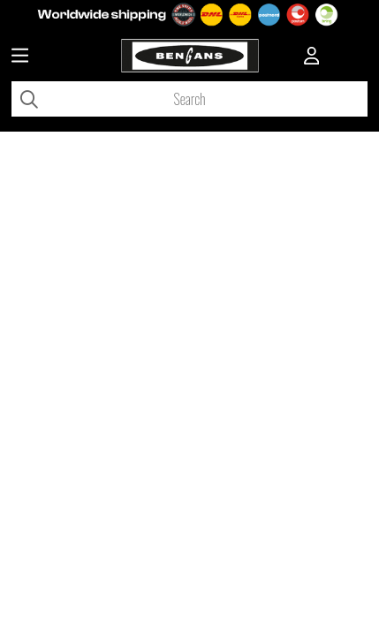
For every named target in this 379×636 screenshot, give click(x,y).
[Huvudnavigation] (19, 57)
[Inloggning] (312, 57)
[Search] (189, 99)
